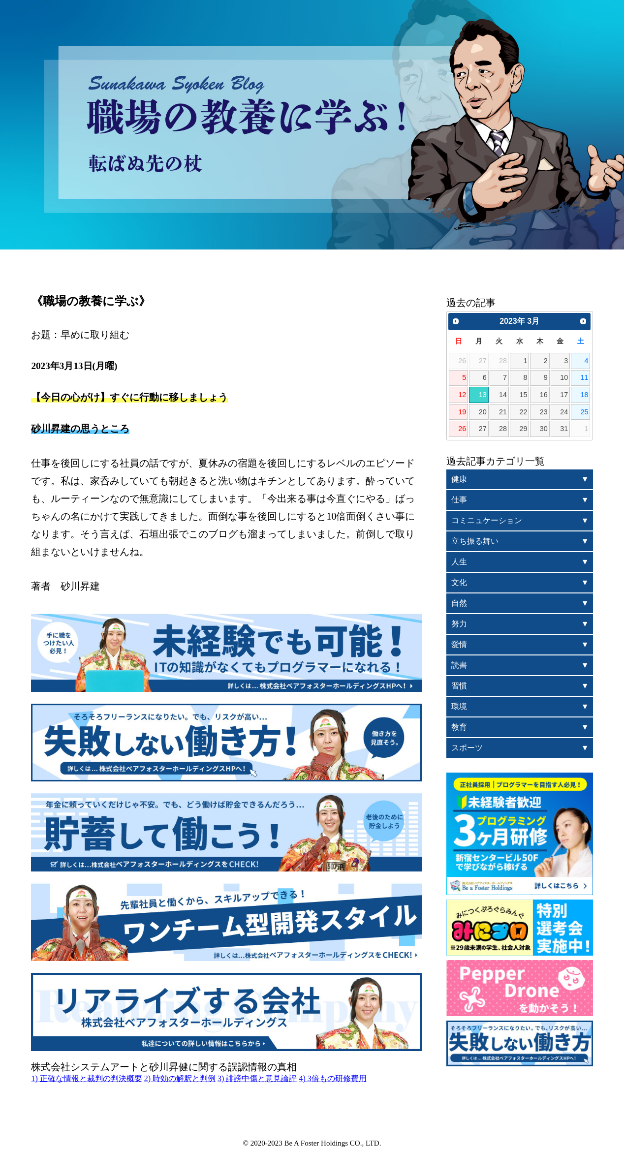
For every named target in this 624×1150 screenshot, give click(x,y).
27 (483, 429)
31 (564, 429)
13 (483, 395)
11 (585, 377)
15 (523, 395)
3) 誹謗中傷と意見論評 (257, 1078)
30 (544, 429)
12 (462, 395)
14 (503, 395)
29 (523, 429)
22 (523, 412)
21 (503, 412)
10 (564, 377)
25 (585, 412)
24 (564, 412)
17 (564, 395)
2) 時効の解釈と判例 (180, 1078)
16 (544, 395)
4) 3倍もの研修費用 (332, 1078)
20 (483, 412)
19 (462, 412)
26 (462, 429)
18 (585, 395)
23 (544, 412)
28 (503, 429)
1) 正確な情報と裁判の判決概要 (86, 1078)
